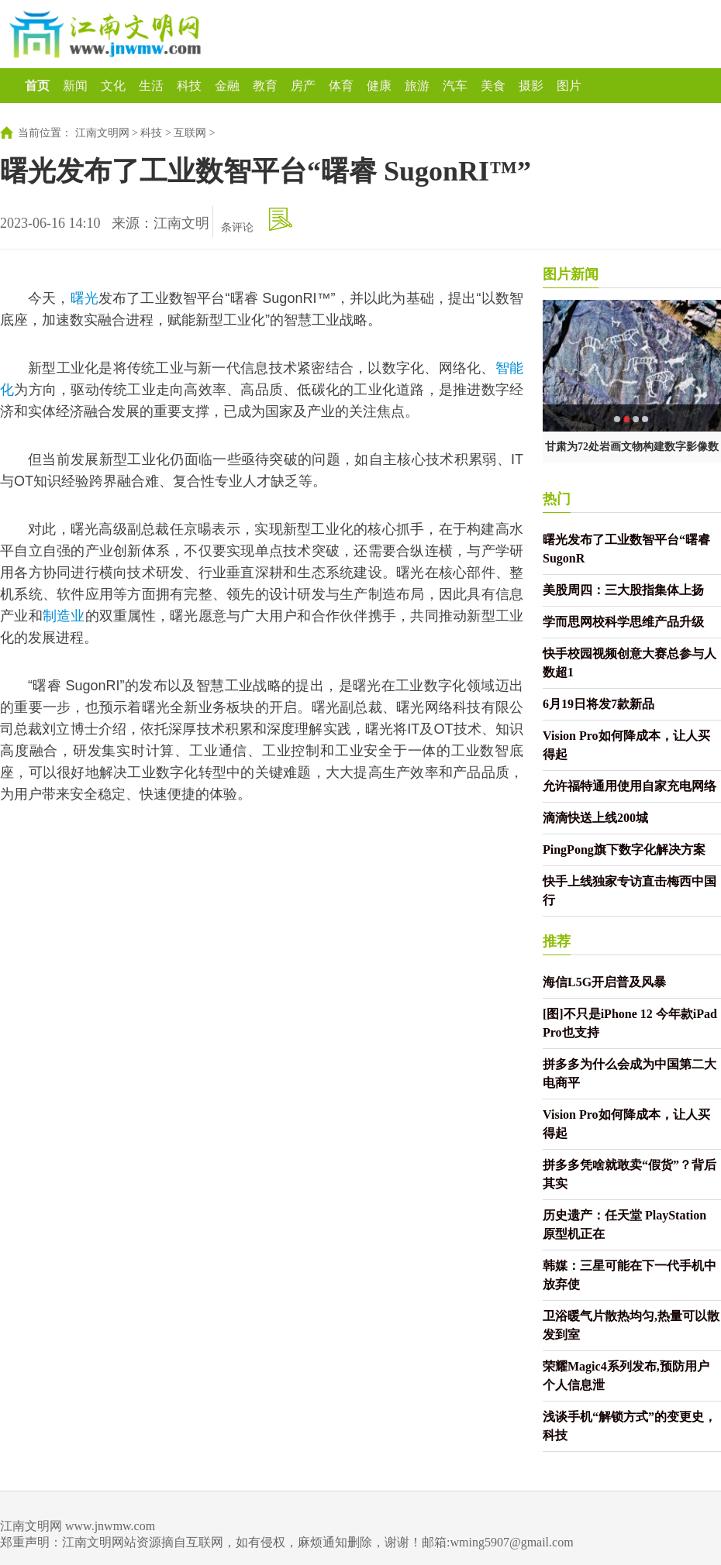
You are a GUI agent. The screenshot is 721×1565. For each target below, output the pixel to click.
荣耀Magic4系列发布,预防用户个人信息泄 (626, 1375)
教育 (265, 85)
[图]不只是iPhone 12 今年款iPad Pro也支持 (630, 1023)
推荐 (557, 941)
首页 (37, 85)
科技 (189, 85)
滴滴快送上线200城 (595, 817)
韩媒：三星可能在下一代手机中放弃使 (629, 1275)
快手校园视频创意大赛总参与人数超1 (629, 663)
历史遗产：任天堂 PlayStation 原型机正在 (624, 1224)
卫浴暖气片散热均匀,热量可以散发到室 (631, 1325)
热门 (557, 499)
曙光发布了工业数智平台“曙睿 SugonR (626, 549)
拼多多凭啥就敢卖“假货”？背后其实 (629, 1174)
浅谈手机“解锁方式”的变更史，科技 (629, 1426)
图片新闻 (571, 274)
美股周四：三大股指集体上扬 (623, 590)
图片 (569, 85)
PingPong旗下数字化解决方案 (624, 849)
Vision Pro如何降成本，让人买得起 (626, 745)
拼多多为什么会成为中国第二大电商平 (629, 1073)
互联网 (190, 133)
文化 (113, 85)
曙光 (84, 298)
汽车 (455, 85)
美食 (493, 85)
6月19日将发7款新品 (598, 703)
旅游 (417, 85)
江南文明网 (102, 133)
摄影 (531, 85)
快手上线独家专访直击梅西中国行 (629, 890)
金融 (227, 85)
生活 (151, 85)
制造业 (64, 616)
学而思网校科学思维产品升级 (623, 621)
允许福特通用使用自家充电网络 (629, 786)
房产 (303, 85)
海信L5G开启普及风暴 (604, 982)
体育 (341, 85)
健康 (379, 85)
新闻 (75, 85)
